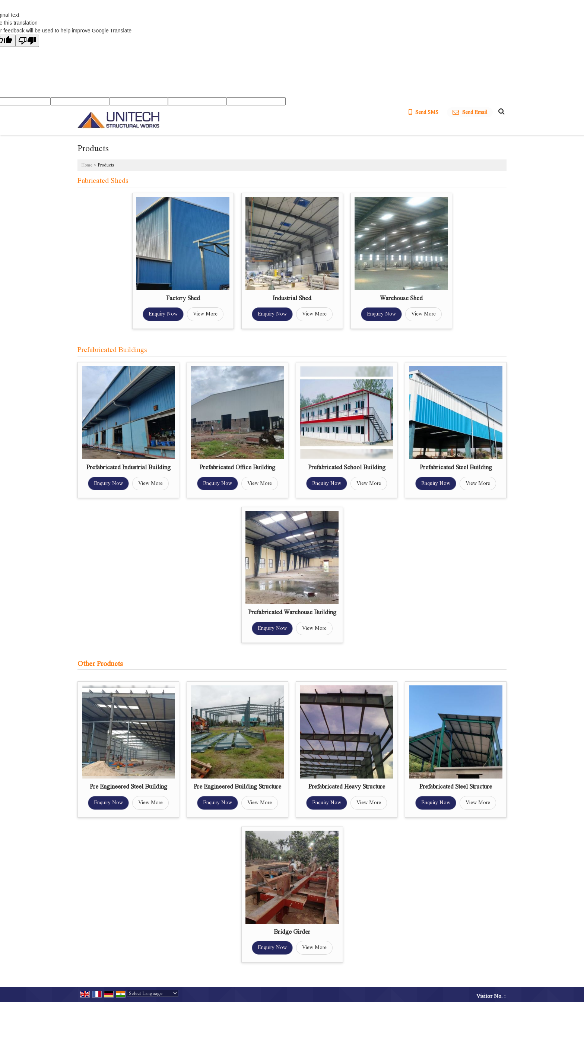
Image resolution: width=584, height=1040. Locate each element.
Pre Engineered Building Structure (237, 786)
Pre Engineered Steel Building (128, 786)
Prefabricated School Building (346, 467)
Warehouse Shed (401, 298)
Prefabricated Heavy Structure (346, 786)
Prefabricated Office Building (237, 467)
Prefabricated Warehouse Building (292, 612)
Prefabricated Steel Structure (455, 786)
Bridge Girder (292, 931)
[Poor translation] (27, 41)
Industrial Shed (292, 298)
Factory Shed (183, 298)
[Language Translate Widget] (152, 993)
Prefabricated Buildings (112, 349)
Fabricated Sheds (102, 180)
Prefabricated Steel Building (456, 467)
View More (205, 314)
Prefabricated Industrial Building (128, 467)
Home (86, 165)
